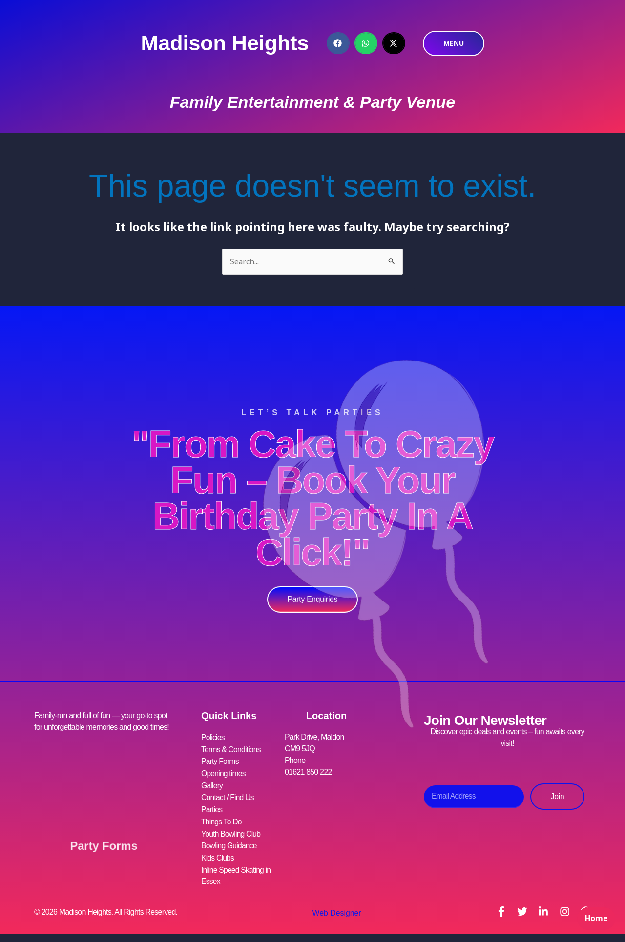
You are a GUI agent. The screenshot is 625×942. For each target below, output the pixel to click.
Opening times (224, 772)
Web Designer (335, 909)
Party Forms (104, 843)
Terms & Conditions (231, 749)
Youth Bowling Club (231, 831)
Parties (212, 807)
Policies (213, 737)
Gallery (212, 784)
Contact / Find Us (228, 796)
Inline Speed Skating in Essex (236, 872)
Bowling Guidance (229, 843)
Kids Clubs (217, 854)
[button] (338, 43)
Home (595, 920)
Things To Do (221, 819)
